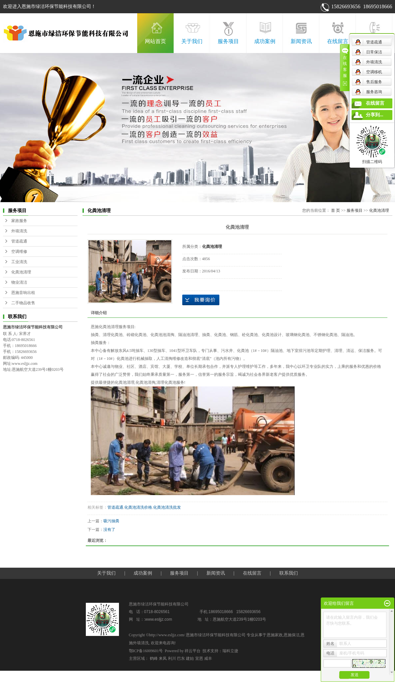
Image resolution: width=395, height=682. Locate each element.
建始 (190, 658)
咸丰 (208, 658)
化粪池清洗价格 (138, 507)
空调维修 (19, 251)
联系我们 (374, 41)
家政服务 (19, 220)
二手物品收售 (23, 303)
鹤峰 (154, 658)
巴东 (181, 658)
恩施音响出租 (23, 292)
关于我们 (191, 41)
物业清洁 (19, 282)
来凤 (163, 658)
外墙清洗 (19, 231)
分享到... (374, 114)
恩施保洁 (292, 635)
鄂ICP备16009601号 (146, 651)
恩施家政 (275, 635)
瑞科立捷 (230, 651)
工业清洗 (19, 261)
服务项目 (228, 41)
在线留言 (337, 41)
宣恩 (199, 658)
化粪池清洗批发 (167, 507)
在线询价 (200, 300)
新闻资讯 (301, 41)
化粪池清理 (21, 272)
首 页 (335, 210)
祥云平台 (192, 651)
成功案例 (264, 41)
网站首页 (155, 41)
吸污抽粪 (111, 521)
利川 (172, 658)
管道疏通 (19, 241)
